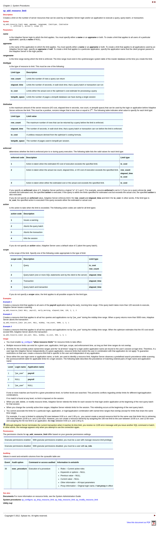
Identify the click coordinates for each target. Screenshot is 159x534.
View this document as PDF (141, 525)
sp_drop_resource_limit (44, 502)
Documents (8, 499)
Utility (6, 505)
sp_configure (26, 344)
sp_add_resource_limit (14, 11)
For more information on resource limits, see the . (47, 499)
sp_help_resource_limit (65, 502)
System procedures (12, 502)
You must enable (13, 344)
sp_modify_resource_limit (87, 502)
